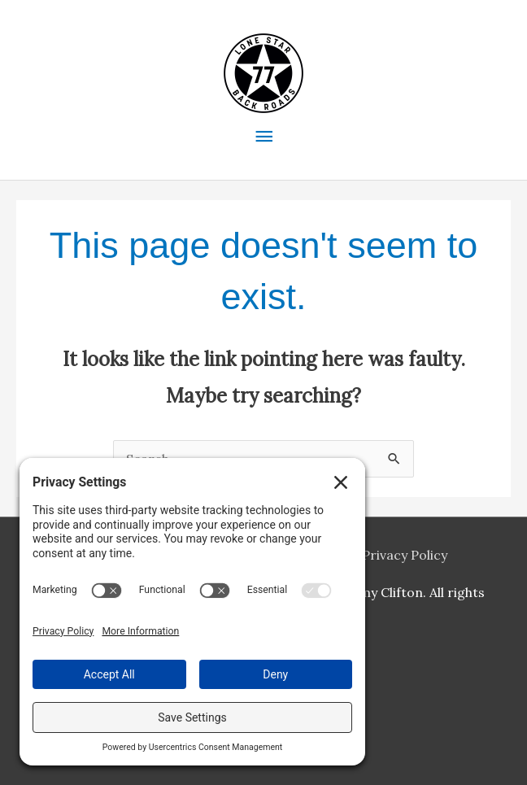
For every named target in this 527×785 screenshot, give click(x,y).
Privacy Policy (404, 555)
